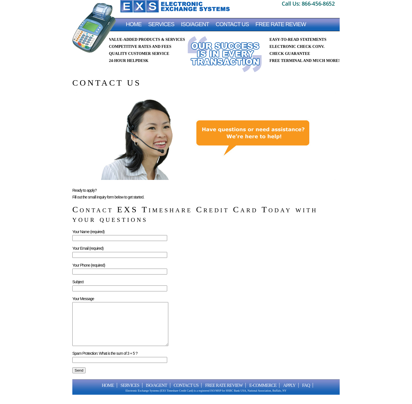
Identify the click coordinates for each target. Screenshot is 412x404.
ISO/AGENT (195, 24)
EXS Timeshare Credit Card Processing (175, 6)
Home (134, 24)
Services (161, 24)
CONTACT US (232, 24)
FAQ (306, 393)
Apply (289, 393)
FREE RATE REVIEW (281, 24)
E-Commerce (263, 393)
